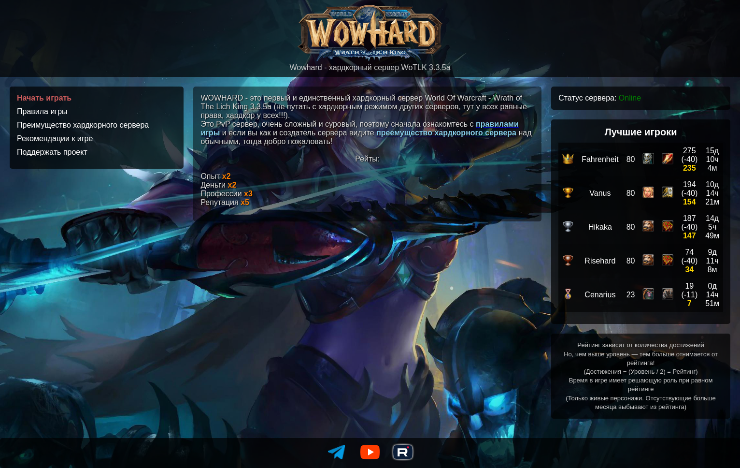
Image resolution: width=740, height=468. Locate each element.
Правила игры (42, 111)
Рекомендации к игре (55, 138)
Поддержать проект (52, 152)
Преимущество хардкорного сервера (83, 125)
